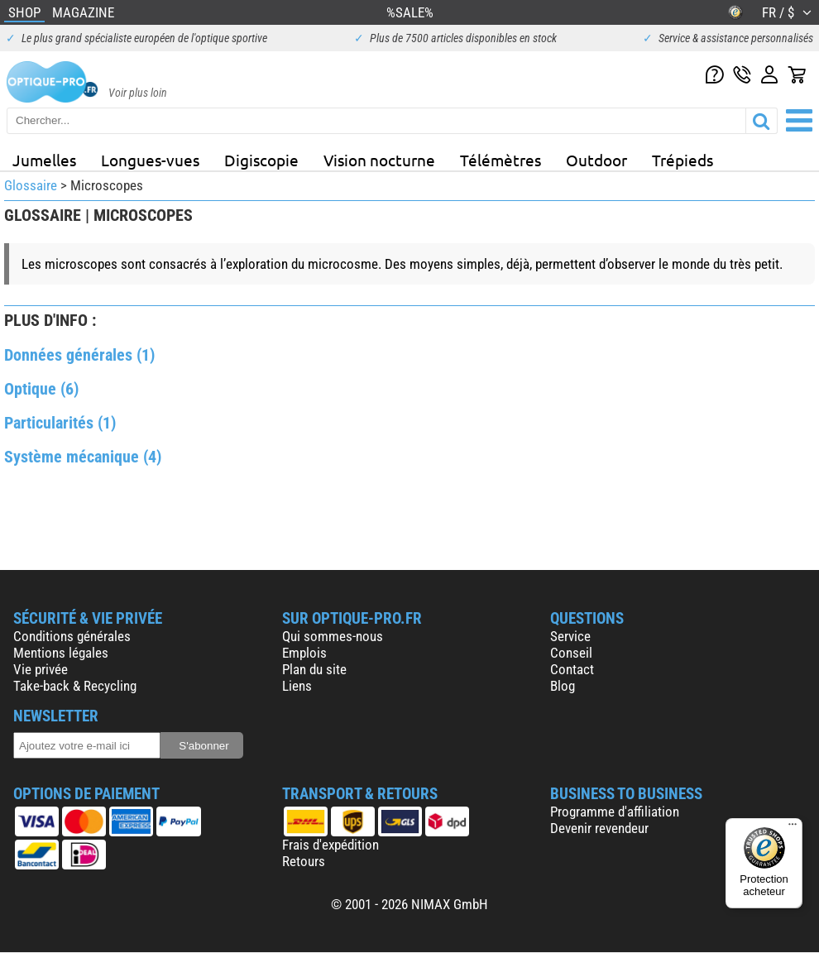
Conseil (571, 652)
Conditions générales (72, 636)
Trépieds (682, 160)
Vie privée (40, 669)
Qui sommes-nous (332, 636)
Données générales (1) (79, 355)
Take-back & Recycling (74, 686)
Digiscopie (261, 160)
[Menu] (792, 828)
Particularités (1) (60, 423)
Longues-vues (150, 160)
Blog (562, 686)
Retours (303, 861)
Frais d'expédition (330, 844)
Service (570, 636)
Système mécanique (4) (82, 457)
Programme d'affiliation (614, 811)
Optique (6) (41, 389)
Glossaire (30, 185)
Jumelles (44, 160)
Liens (297, 686)
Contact (572, 669)
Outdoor (596, 160)
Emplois (304, 652)
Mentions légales (60, 652)
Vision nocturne (379, 160)
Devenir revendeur (599, 828)
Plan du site (314, 669)
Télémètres (500, 160)
